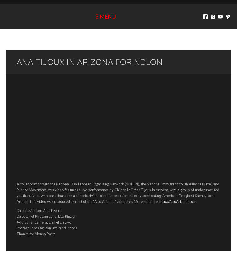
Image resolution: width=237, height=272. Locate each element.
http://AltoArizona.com (177, 201)
